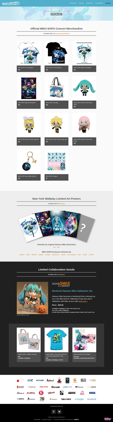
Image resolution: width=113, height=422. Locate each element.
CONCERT (89, 3)
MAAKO (34, 254)
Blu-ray (81, 3)
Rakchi (63, 254)
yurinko (91, 254)
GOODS (108, 3)
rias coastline (71, 254)
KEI (54, 247)
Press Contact (37, 419)
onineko (47, 254)
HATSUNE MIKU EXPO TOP (56, 406)
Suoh (79, 254)
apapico (21, 254)
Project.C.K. (56, 254)
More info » (83, 301)
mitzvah (40, 254)
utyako (85, 254)
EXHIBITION (99, 3)
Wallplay (62, 203)
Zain (58, 247)
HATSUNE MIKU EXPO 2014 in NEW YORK (56, 11)
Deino (28, 254)
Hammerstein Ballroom (62, 33)
